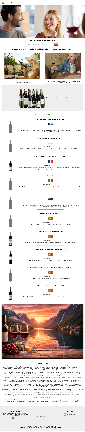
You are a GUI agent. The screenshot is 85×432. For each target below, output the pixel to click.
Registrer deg (7, 2)
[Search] (40, 44)
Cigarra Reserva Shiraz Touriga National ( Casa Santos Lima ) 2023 (50, 267)
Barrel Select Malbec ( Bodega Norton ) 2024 (50, 138)
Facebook (15, 417)
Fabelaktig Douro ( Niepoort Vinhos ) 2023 (51, 231)
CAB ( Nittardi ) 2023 (50, 176)
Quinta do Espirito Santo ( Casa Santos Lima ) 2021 (50, 249)
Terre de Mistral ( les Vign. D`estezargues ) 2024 (51, 156)
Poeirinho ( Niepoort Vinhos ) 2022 (50, 213)
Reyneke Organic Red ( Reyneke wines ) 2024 (51, 119)
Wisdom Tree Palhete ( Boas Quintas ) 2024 (50, 285)
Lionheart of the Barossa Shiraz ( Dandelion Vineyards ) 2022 (50, 195)
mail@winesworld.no (71, 414)
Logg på (14, 2)
